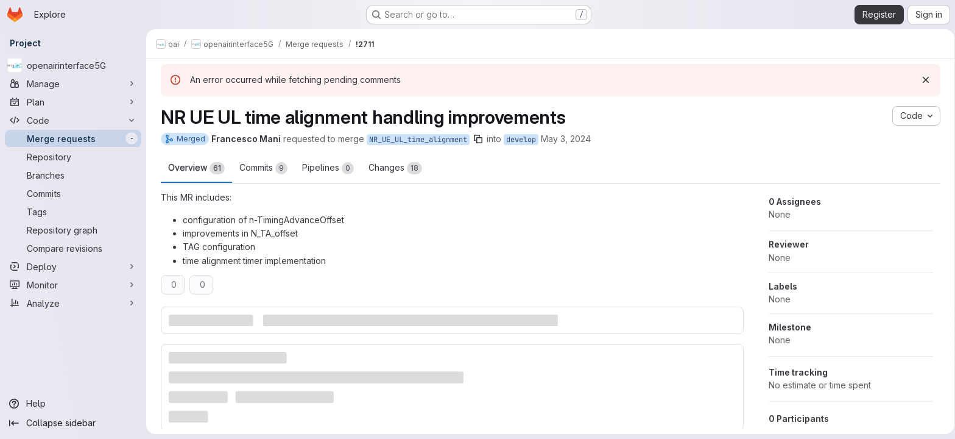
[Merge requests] (73, 138)
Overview (194, 168)
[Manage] (73, 83)
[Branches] (73, 175)
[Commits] (73, 193)
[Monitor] (73, 284)
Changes (393, 168)
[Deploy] (73, 266)
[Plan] (73, 101)
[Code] (73, 120)
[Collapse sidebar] (73, 423)
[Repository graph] (73, 229)
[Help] (73, 403)
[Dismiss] (923, 80)
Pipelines (325, 168)
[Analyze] (73, 303)
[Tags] (73, 211)
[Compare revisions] (73, 248)
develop (519, 140)
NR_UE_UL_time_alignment (416, 140)
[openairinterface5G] (73, 65)
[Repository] (73, 156)
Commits (261, 168)
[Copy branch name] (475, 139)
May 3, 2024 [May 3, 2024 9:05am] (563, 139)
